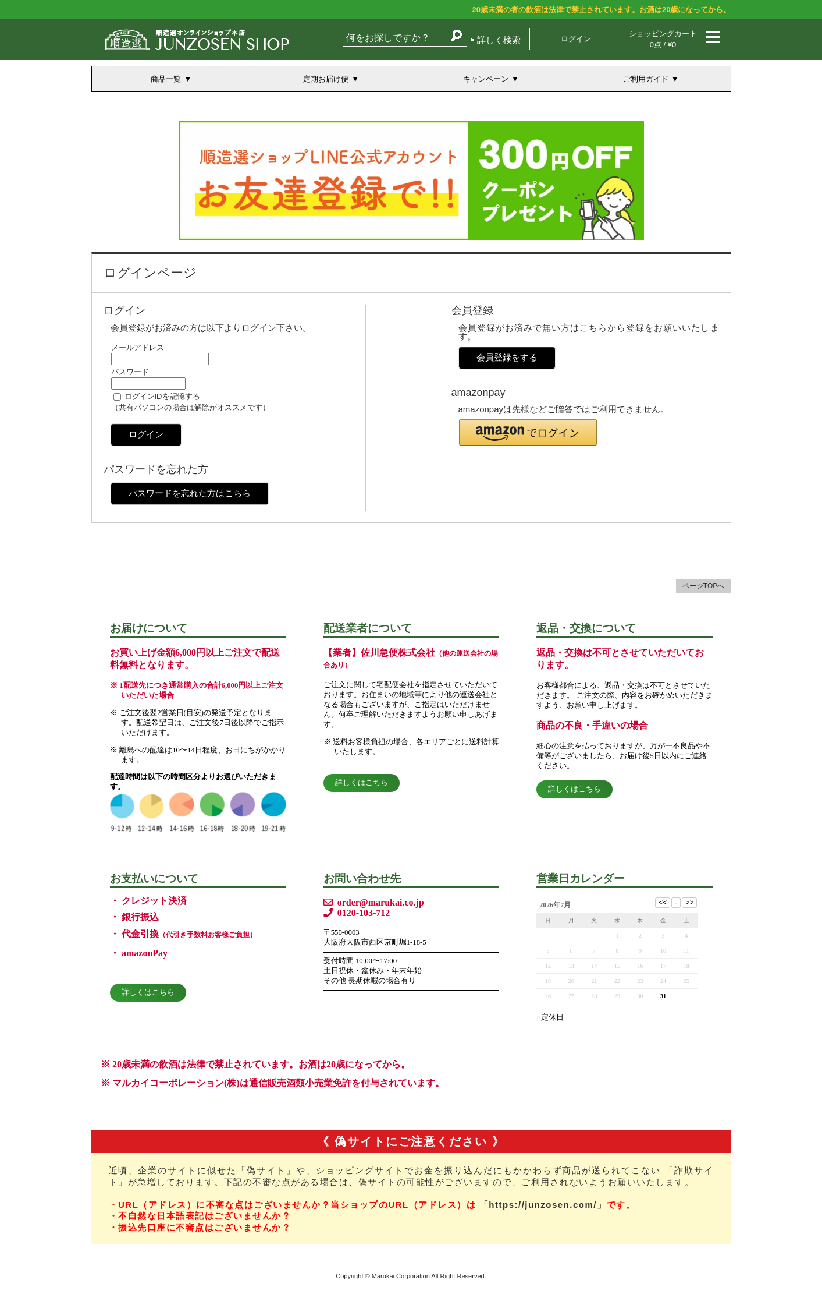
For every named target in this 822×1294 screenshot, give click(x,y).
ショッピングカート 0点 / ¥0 (663, 39)
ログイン (576, 38)
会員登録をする (507, 357)
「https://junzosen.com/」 (543, 1205)
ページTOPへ (703, 586)
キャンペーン (485, 79)
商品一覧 (166, 79)
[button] (528, 432)
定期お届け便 (325, 79)
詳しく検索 (499, 40)
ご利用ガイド (645, 79)
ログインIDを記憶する (162, 396)
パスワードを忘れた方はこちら (190, 493)
